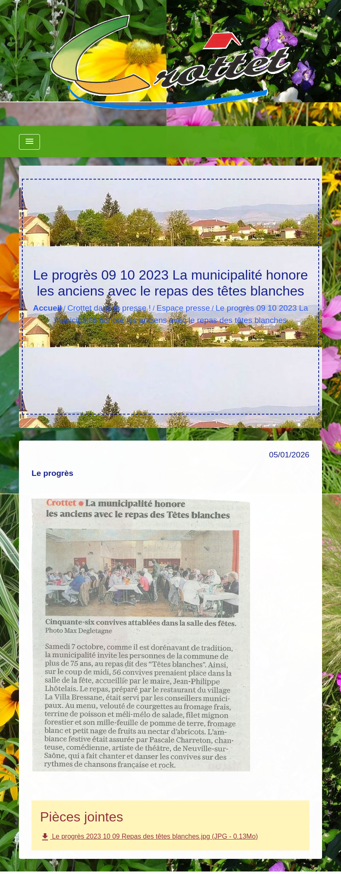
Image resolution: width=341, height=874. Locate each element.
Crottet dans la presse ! (109, 308)
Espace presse (183, 308)
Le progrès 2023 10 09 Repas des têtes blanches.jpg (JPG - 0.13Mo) (149, 837)
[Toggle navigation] (29, 142)
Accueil (47, 308)
